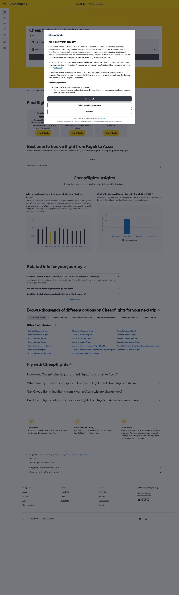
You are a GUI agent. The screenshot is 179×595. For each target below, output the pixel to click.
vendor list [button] (58, 67)
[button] (89, 98)
